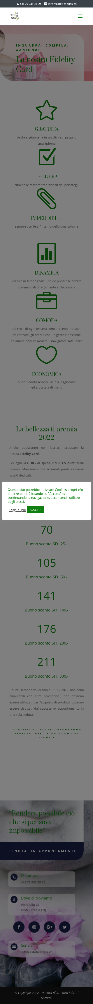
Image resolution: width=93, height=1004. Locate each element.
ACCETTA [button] (35, 510)
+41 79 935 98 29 (30, 4)
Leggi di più (17, 510)
